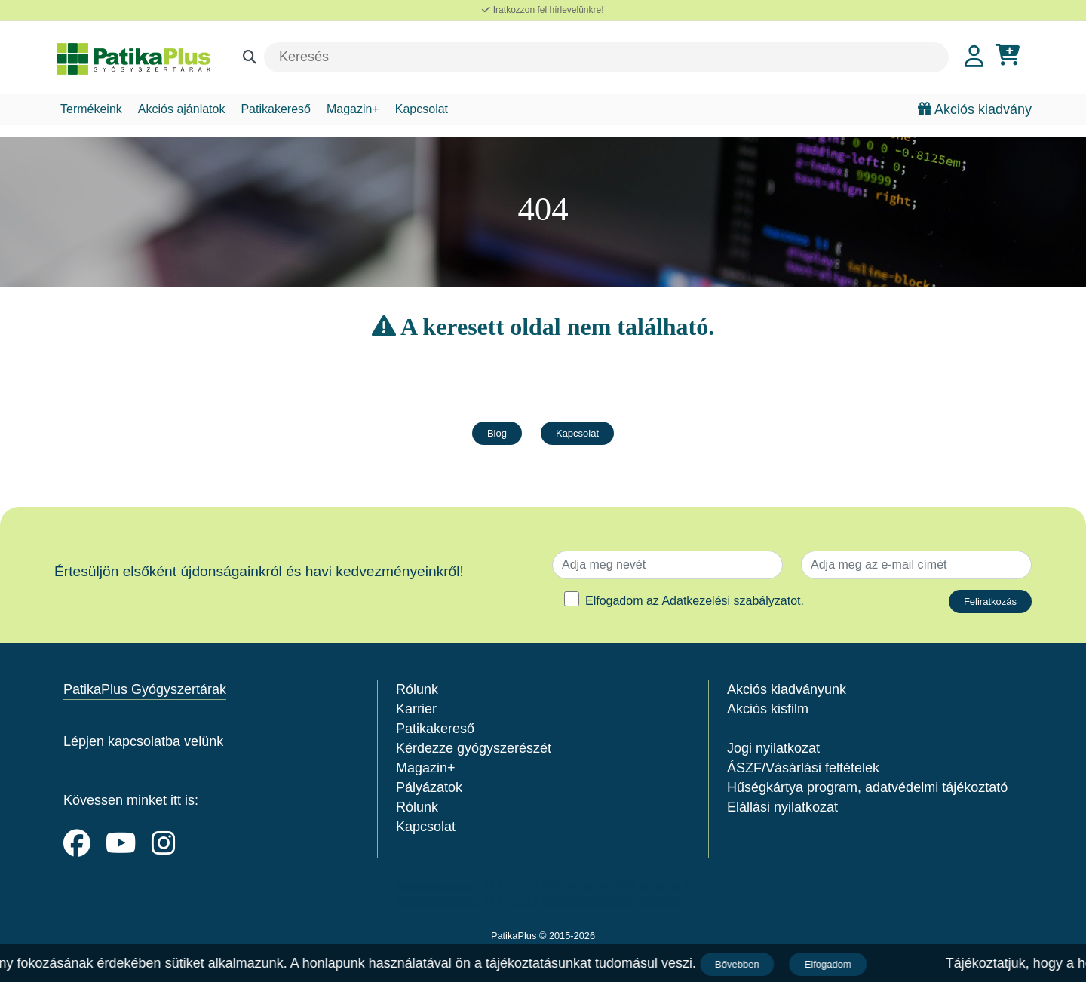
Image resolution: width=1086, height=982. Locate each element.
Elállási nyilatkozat (782, 807)
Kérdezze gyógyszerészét (473, 748)
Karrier (416, 709)
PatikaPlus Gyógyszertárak (144, 689)
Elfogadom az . (694, 600)
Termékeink (91, 109)
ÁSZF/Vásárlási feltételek (803, 767)
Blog (497, 433)
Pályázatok (429, 787)
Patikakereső (276, 109)
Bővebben (738, 964)
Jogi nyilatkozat (773, 748)
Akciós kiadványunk (786, 689)
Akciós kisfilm (767, 709)
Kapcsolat (421, 109)
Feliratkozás (990, 601)
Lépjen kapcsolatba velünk (143, 741)
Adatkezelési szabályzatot (730, 600)
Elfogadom (829, 964)
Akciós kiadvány (975, 109)
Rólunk (417, 689)
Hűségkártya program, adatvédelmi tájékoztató (867, 787)
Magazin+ (353, 109)
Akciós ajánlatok (181, 109)
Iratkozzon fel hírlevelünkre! (542, 10)
